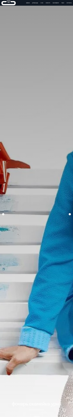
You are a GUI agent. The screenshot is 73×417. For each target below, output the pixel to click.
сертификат (56, 2)
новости (48, 2)
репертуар (35, 2)
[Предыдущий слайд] (3, 214)
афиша (28, 2)
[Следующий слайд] (70, 214)
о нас (41, 2)
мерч (62, 2)
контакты (69, 2)
